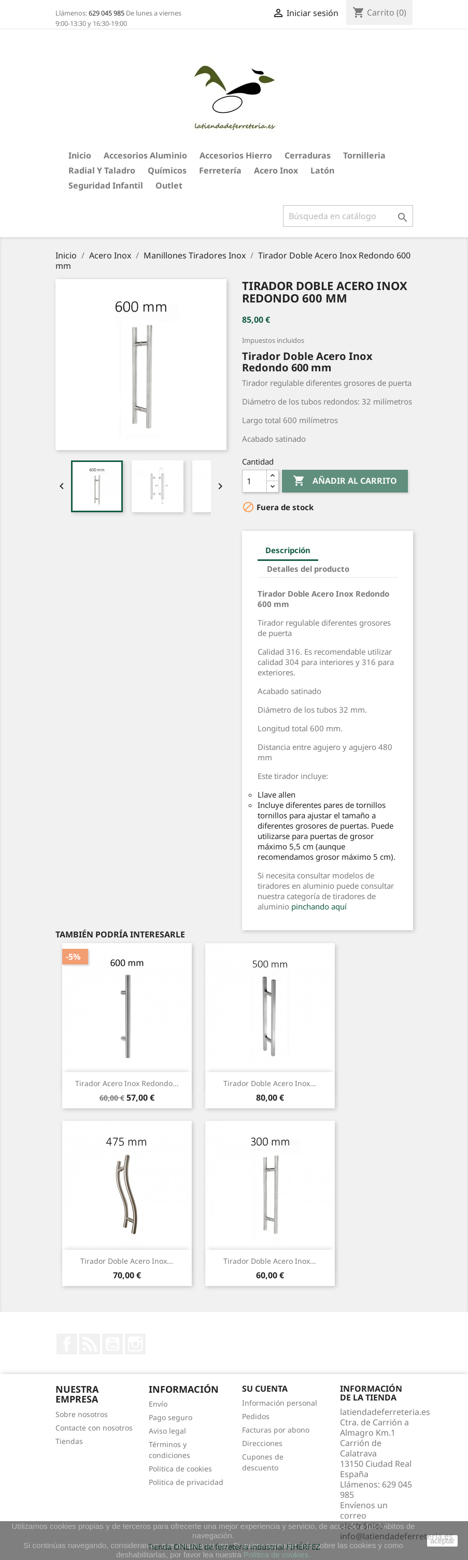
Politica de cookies (180, 1469)
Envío (158, 1404)
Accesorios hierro (236, 155)
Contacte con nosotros (94, 1428)
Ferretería (220, 170)
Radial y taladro (101, 170)
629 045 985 (106, 13)
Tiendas (69, 1441)
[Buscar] (348, 216)
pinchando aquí (319, 906)
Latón (322, 170)
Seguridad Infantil (105, 185)
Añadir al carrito (345, 481)
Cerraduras (308, 155)
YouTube (112, 1344)
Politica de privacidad (186, 1482)
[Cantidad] (254, 481)
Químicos (167, 170)
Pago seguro (170, 1417)
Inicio (79, 155)
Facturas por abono (275, 1430)
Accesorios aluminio (145, 155)
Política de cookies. (277, 1554)
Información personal (279, 1403)
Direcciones (262, 1443)
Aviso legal (167, 1431)
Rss (89, 1344)
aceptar (442, 1541)
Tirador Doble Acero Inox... (269, 1083)
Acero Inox (276, 170)
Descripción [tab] (287, 550)
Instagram (135, 1344)
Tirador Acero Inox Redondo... (127, 1083)
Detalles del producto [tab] (308, 569)
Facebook (66, 1344)
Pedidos (256, 1416)
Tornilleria (364, 155)
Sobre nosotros (81, 1414)
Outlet (168, 185)
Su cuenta (265, 1388)
